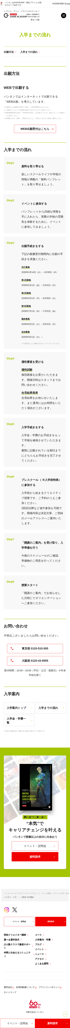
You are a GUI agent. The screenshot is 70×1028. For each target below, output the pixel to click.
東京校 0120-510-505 (29, 648)
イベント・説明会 (39, 846)
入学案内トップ (20, 707)
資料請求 (42, 856)
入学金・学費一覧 (20, 720)
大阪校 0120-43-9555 (29, 660)
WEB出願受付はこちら (37, 128)
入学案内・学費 (10, 897)
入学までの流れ (51, 707)
